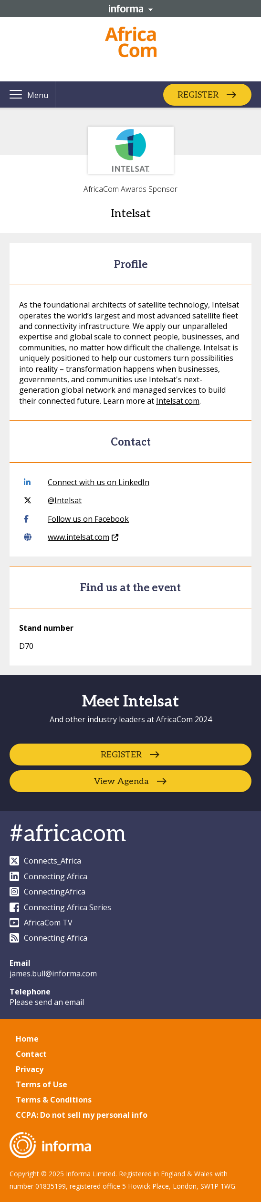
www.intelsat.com (71, 537)
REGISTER (198, 94)
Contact (31, 1054)
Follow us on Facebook (76, 519)
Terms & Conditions (54, 1099)
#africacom (68, 834)
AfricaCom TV (41, 922)
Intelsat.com (177, 401)
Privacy (29, 1069)
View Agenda (121, 781)
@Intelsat (53, 500)
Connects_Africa (45, 860)
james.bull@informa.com (53, 973)
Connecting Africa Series (60, 907)
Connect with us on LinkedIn (86, 482)
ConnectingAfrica (47, 891)
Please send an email (47, 1002)
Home (27, 1038)
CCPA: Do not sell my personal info (81, 1115)
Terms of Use (41, 1084)
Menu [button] (37, 95)
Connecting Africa (48, 876)
